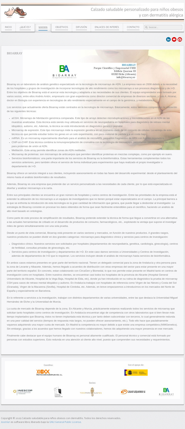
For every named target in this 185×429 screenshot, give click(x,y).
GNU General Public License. (65, 422)
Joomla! (5, 422)
